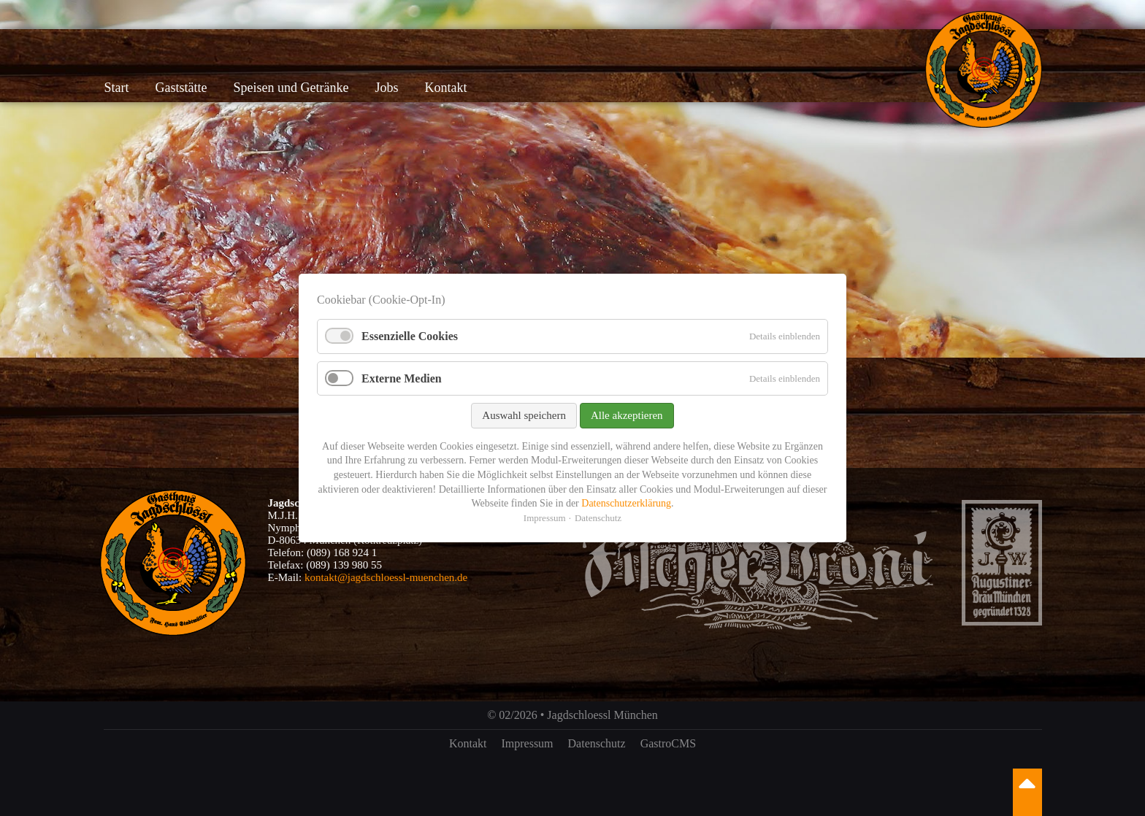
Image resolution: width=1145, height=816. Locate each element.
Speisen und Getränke (290, 87)
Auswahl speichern (524, 415)
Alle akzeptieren (627, 415)
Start (116, 87)
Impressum (527, 743)
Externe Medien (401, 378)
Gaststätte (181, 87)
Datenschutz (597, 743)
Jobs (386, 87)
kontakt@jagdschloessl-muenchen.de (386, 577)
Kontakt (445, 87)
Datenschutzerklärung (626, 503)
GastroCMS (668, 743)
